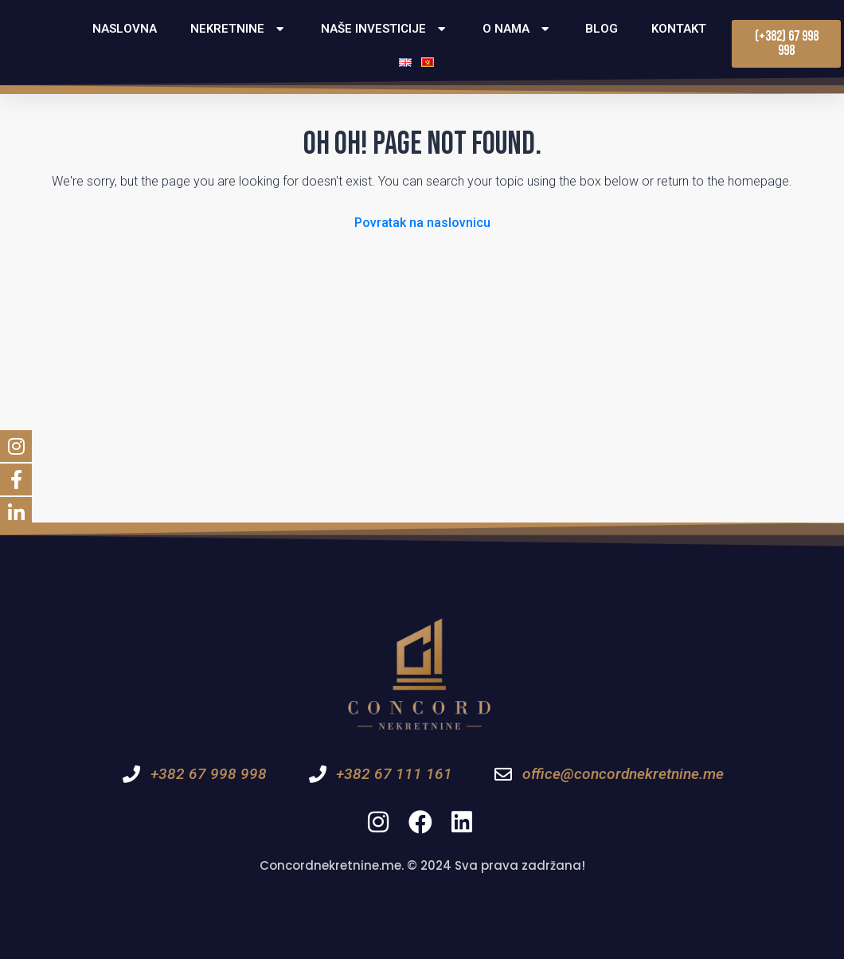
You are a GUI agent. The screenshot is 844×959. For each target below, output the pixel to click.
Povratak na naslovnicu (422, 222)
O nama (518, 29)
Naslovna (124, 29)
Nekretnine (238, 29)
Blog (601, 29)
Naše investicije (385, 29)
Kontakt (678, 29)
